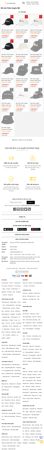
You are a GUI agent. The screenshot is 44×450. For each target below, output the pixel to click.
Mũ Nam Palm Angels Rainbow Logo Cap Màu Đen (22, 80)
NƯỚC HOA (5, 434)
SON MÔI (25, 333)
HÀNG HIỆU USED (27, 306)
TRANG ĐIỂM (26, 343)
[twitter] (25, 209)
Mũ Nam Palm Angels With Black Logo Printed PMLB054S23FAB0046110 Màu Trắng (22, 104)
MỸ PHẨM (25, 310)
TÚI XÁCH (4, 280)
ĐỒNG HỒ (4, 380)
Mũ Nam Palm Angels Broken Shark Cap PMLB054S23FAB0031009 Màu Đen (7, 31)
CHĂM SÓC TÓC (27, 290)
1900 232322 (35, 4)
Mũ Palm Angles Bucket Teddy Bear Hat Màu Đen (35, 80)
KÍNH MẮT (25, 280)
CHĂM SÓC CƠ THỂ (7, 410)
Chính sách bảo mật (32, 268)
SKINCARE (4, 342)
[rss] (29, 209)
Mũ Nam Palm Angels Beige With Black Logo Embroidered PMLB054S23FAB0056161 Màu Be (22, 55)
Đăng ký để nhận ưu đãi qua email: (22, 199)
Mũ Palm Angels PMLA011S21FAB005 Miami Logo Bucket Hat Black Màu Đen (7, 128)
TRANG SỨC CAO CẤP (28, 405)
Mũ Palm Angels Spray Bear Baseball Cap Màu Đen (36, 104)
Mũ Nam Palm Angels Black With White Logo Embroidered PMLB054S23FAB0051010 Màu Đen (7, 80)
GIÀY (24, 368)
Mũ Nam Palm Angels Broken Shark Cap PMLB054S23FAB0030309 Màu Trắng (22, 31)
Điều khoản (22, 268)
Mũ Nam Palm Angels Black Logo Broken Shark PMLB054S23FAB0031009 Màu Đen (7, 55)
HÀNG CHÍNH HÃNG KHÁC (29, 422)
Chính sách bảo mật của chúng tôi (30, 205)
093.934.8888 (34, 2)
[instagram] (18, 209)
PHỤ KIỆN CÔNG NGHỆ (7, 423)
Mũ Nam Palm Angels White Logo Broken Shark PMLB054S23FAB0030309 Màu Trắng (36, 31)
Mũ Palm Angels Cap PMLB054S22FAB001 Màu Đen (36, 55)
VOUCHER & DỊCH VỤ (7, 361)
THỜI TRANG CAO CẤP (7, 299)
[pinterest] (22, 209)
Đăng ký (30, 202)
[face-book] (14, 209)
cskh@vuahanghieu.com (16, 252)
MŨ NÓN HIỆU (5, 394)
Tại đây (33, 169)
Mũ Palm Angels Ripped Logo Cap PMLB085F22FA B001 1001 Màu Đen (7, 104)
